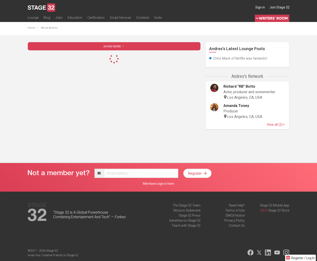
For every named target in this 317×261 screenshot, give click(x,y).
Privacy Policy (234, 220)
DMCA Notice (235, 215)
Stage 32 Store (278, 210)
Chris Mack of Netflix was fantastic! (240, 58)
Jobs (59, 17)
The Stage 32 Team (186, 205)
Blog (47, 17)
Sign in (260, 7)
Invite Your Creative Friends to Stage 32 (53, 255)
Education (75, 17)
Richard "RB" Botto (239, 86)
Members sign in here (158, 183)
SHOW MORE (114, 46)
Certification (96, 17)
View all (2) (275, 124)
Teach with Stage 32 (186, 225)
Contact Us (237, 225)
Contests (142, 17)
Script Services (120, 17)
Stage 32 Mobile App (274, 205)
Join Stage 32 (279, 7)
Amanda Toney (236, 105)
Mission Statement (186, 210)
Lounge (33, 17)
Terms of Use (235, 210)
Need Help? (237, 205)
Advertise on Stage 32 (184, 220)
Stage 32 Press (189, 215)
